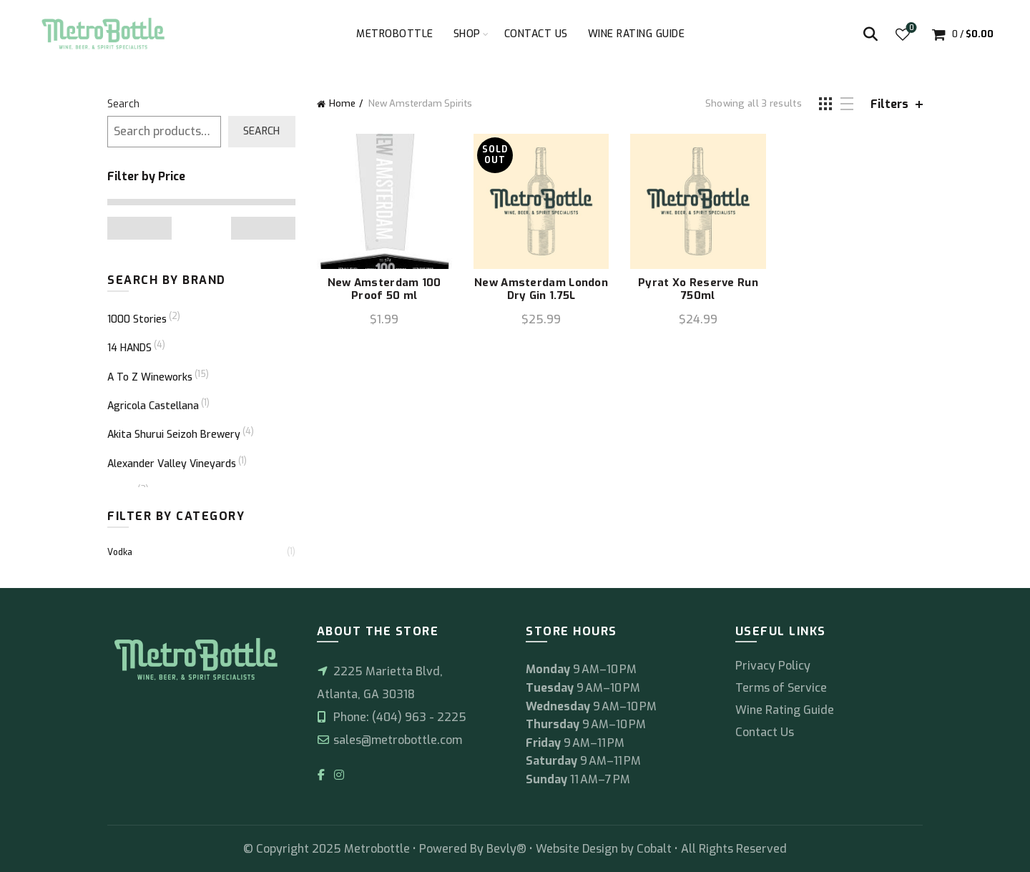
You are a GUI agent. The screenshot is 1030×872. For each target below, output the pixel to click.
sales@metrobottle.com (389, 740)
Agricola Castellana (153, 406)
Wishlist (910, 28)
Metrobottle (394, 34)
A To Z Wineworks (149, 377)
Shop (467, 34)
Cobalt (656, 848)
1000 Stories (137, 319)
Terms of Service (781, 687)
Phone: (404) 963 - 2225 (391, 717)
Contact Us (536, 34)
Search (123, 104)
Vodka (119, 552)
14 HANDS (129, 348)
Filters (889, 104)
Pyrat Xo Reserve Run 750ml (698, 289)
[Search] (870, 34)
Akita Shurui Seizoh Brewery (173, 434)
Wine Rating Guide (636, 34)
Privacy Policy (772, 665)
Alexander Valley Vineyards (171, 464)
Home (342, 103)
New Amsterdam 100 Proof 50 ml (384, 289)
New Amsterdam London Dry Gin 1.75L (541, 289)
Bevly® (506, 848)
